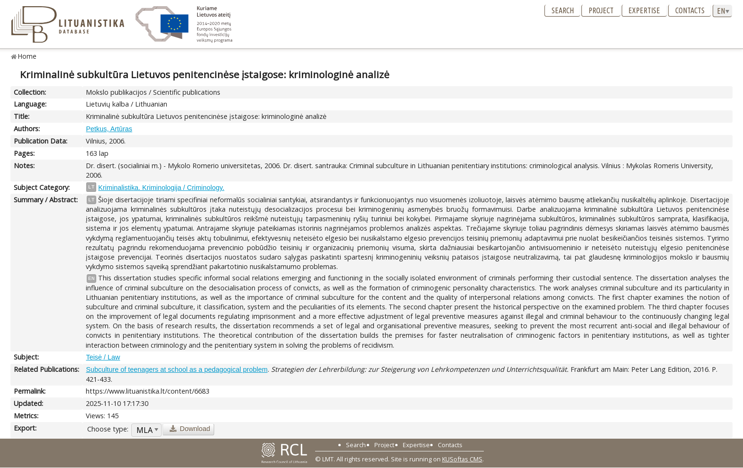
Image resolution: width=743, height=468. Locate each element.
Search (563, 10)
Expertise (644, 10)
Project (601, 10)
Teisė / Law (103, 357)
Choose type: (107, 428)
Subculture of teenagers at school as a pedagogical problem (176, 369)
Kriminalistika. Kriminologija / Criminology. (161, 187)
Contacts (690, 10)
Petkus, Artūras (109, 129)
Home (27, 56)
